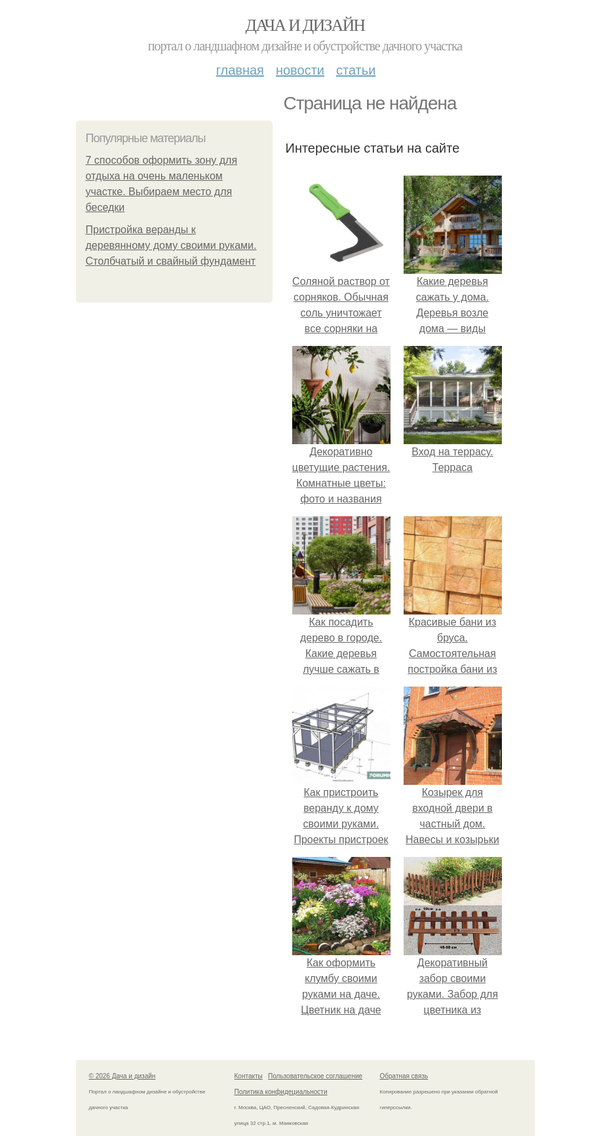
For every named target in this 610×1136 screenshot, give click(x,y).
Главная (240, 70)
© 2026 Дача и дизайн (122, 1076)
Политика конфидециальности (281, 1091)
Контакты (249, 1076)
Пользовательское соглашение (315, 1076)
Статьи (355, 70)
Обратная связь (404, 1076)
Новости (300, 70)
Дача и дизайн (305, 25)
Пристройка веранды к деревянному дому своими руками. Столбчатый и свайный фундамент (171, 245)
